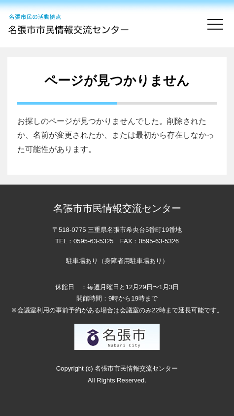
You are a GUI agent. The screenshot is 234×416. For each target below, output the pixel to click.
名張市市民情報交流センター (69, 23)
